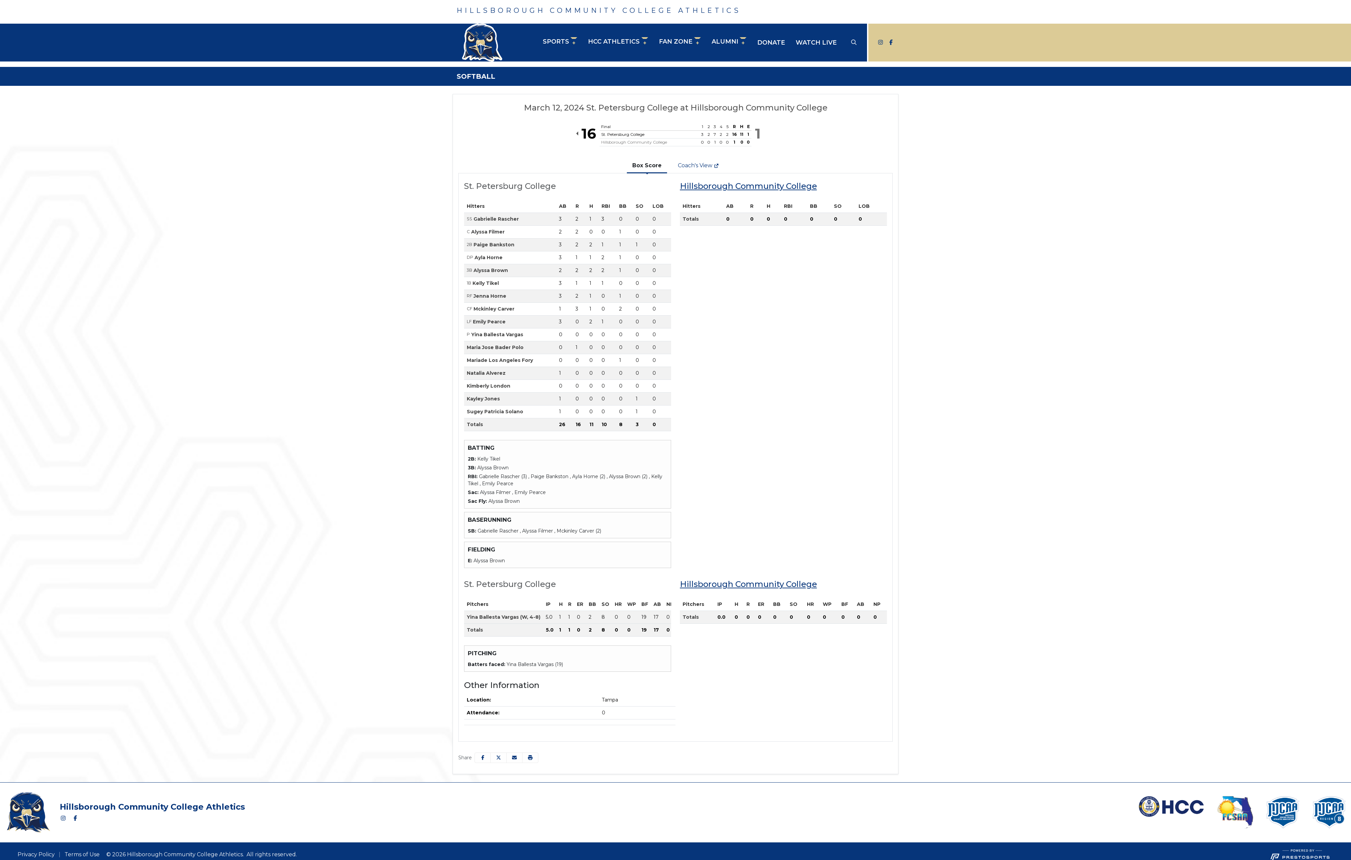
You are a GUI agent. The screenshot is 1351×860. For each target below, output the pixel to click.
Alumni (725, 41)
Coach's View (698, 165)
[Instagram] (880, 42)
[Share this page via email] (514, 758)
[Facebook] (890, 42)
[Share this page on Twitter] (498, 758)
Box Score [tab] (647, 165)
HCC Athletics (614, 41)
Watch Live (816, 42)
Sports (556, 41)
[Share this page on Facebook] (483, 758)
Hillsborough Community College (748, 186)
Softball (476, 76)
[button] (560, 42)
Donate (771, 42)
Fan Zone (675, 41)
